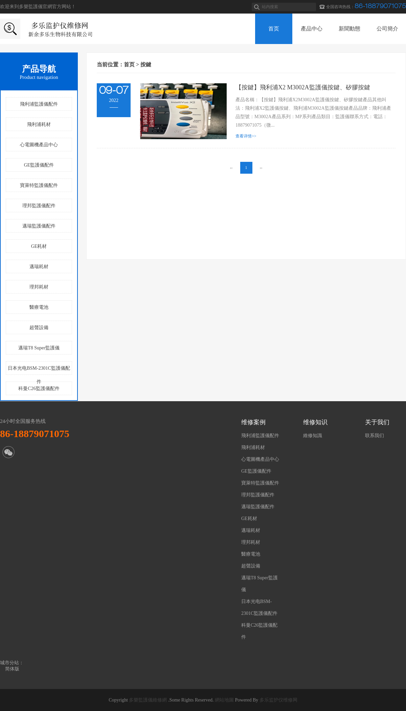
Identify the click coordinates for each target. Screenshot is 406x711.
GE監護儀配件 (39, 165)
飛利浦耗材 (39, 124)
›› (261, 167)
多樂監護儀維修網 (148, 700)
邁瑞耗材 (38, 266)
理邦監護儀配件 (38, 205)
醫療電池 (38, 307)
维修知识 (315, 422)
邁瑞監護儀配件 (38, 226)
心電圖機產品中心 (39, 144)
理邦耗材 (38, 286)
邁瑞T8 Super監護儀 (39, 347)
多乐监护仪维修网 (278, 700)
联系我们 (374, 435)
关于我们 (377, 422)
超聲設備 (38, 327)
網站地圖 (224, 700)
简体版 (12, 668)
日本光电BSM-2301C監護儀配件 (39, 370)
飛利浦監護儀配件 (39, 104)
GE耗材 (39, 246)
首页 (129, 64)
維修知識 (312, 435)
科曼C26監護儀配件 (38, 388)
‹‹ (231, 167)
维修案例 (253, 422)
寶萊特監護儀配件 (39, 185)
